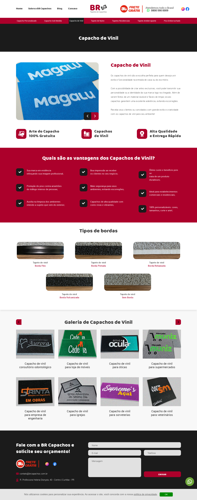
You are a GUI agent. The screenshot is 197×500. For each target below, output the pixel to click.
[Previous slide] (87, 116)
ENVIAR (162, 474)
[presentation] (162, 463)
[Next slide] (95, 116)
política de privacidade (145, 494)
